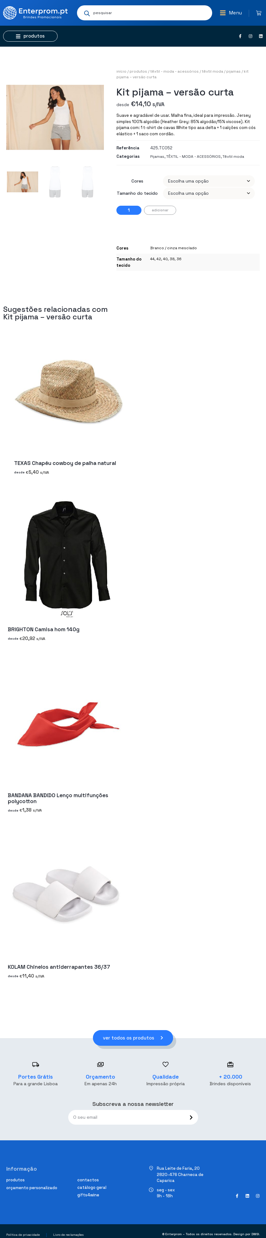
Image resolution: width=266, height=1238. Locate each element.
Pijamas (233, 71)
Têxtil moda (212, 71)
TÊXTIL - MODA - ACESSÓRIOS (174, 71)
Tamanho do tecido (137, 193)
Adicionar (160, 210)
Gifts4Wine (88, 1195)
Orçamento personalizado (31, 1187)
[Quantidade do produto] (128, 210)
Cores (137, 181)
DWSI (255, 1234)
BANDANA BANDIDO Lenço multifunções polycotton (58, 798)
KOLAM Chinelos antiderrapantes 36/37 (59, 966)
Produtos (138, 71)
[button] (231, 13)
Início (121, 71)
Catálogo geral (91, 1187)
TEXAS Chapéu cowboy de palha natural (65, 463)
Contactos (88, 1180)
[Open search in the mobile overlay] (144, 12)
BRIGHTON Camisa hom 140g (43, 629)
